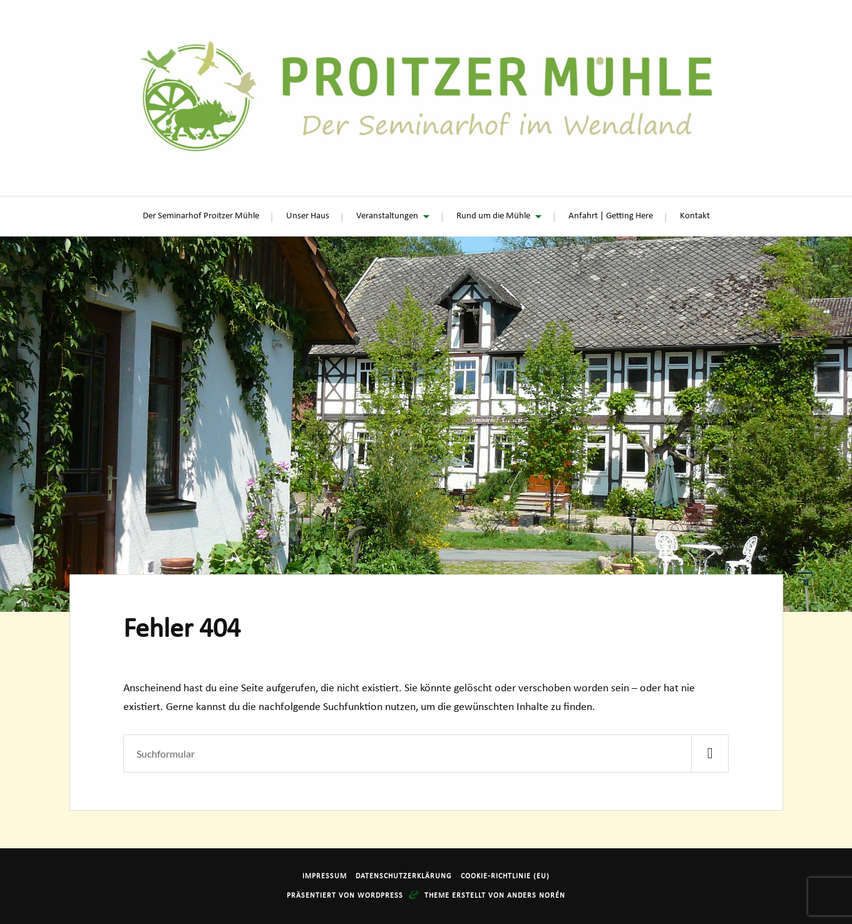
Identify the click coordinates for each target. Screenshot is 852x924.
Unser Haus (307, 216)
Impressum (324, 876)
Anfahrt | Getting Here (610, 216)
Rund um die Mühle (493, 216)
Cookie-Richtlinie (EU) (505, 876)
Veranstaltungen (387, 216)
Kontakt (695, 216)
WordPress (380, 896)
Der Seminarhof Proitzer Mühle (201, 216)
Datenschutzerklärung (404, 876)
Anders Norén (536, 896)
